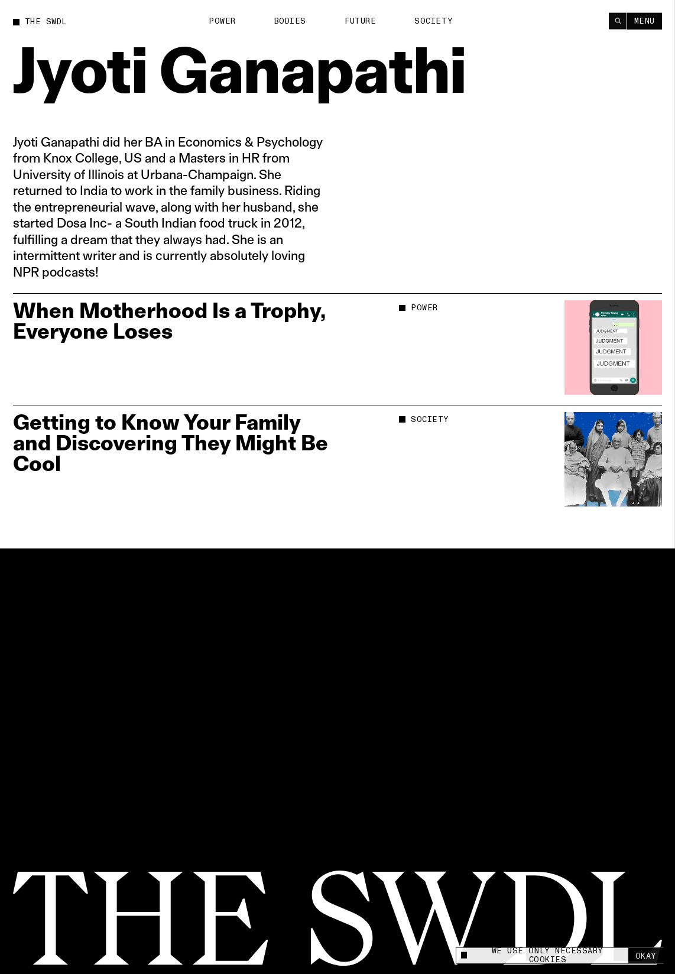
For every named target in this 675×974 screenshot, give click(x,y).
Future (360, 20)
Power (222, 20)
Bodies (290, 20)
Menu (644, 20)
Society (433, 20)
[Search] (618, 20)
